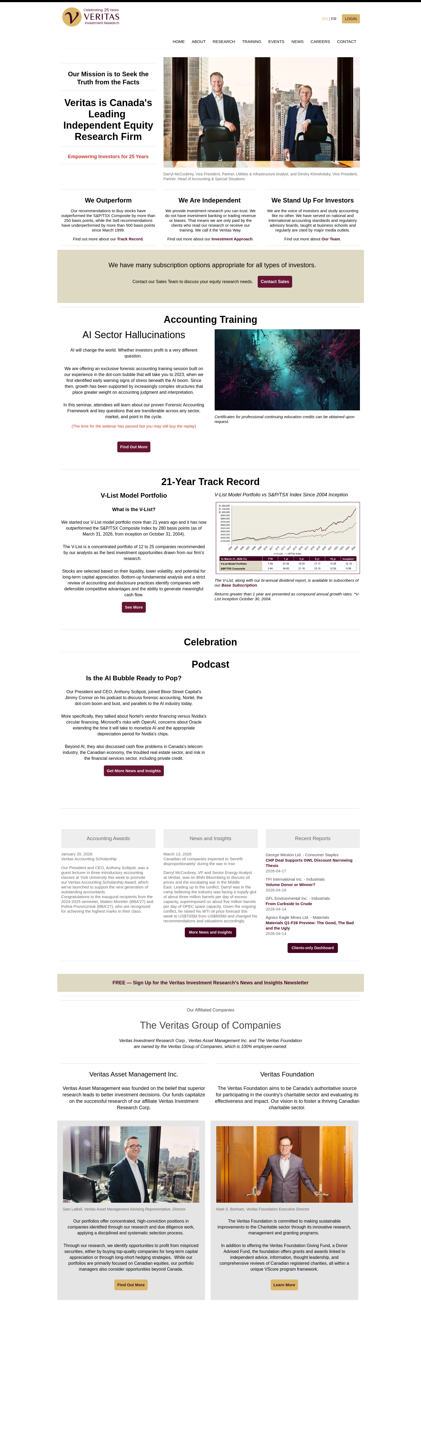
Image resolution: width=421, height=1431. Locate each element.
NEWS (298, 41)
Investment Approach (232, 239)
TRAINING (251, 41)
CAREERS (320, 41)
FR (334, 18)
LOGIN (351, 19)
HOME (179, 41)
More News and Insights (210, 932)
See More (134, 607)
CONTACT (346, 41)
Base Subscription (239, 585)
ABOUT (199, 41)
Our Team (330, 239)
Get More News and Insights (134, 770)
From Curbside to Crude (289, 903)
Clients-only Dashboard (313, 948)
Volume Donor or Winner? (291, 884)
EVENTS (276, 41)
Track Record (130, 239)
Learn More (284, 1284)
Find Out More (134, 447)
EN (325, 18)
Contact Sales (275, 281)
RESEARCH (224, 41)
